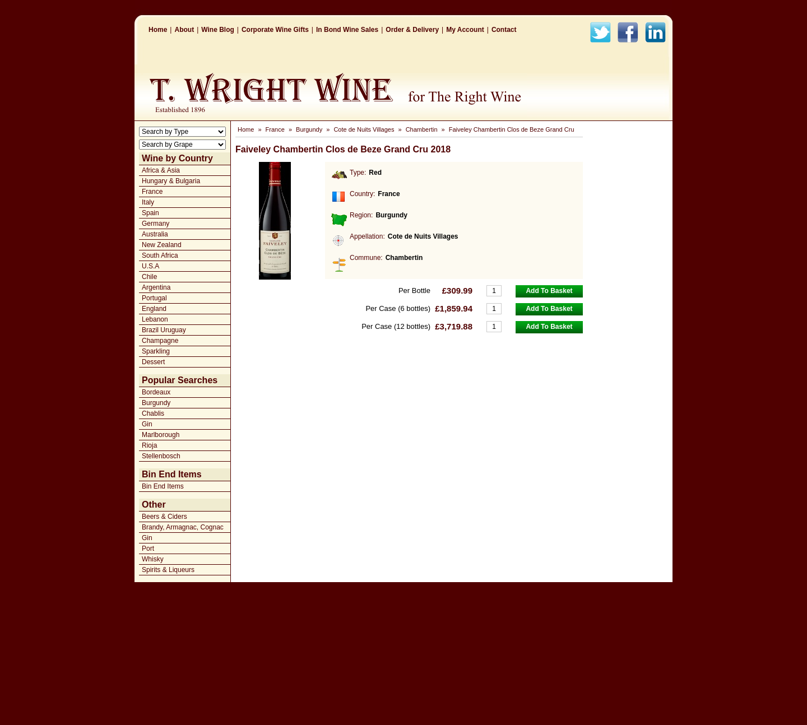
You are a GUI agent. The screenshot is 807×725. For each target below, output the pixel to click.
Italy (148, 202)
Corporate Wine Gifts (275, 30)
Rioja (149, 445)
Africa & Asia (161, 170)
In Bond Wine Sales (347, 30)
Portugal (154, 298)
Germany (155, 223)
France (152, 192)
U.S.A (150, 266)
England (154, 309)
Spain (150, 213)
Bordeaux (156, 392)
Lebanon (155, 319)
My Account (465, 30)
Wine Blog (217, 30)
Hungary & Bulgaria (171, 181)
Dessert (153, 362)
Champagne (160, 341)
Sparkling (156, 351)
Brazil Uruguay (164, 330)
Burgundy (156, 403)
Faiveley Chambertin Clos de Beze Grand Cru (511, 129)
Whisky (153, 559)
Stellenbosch (161, 456)
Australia (155, 234)
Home (158, 30)
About (184, 30)
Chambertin (422, 129)
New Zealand (162, 245)
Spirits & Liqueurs (168, 570)
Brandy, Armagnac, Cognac (183, 527)
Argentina (156, 287)
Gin (147, 424)
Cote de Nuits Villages (363, 129)
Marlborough (160, 435)
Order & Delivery (412, 30)
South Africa (160, 255)
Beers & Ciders (164, 516)
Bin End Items (163, 486)
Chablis (153, 413)
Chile (149, 277)
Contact (504, 30)
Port (148, 548)
